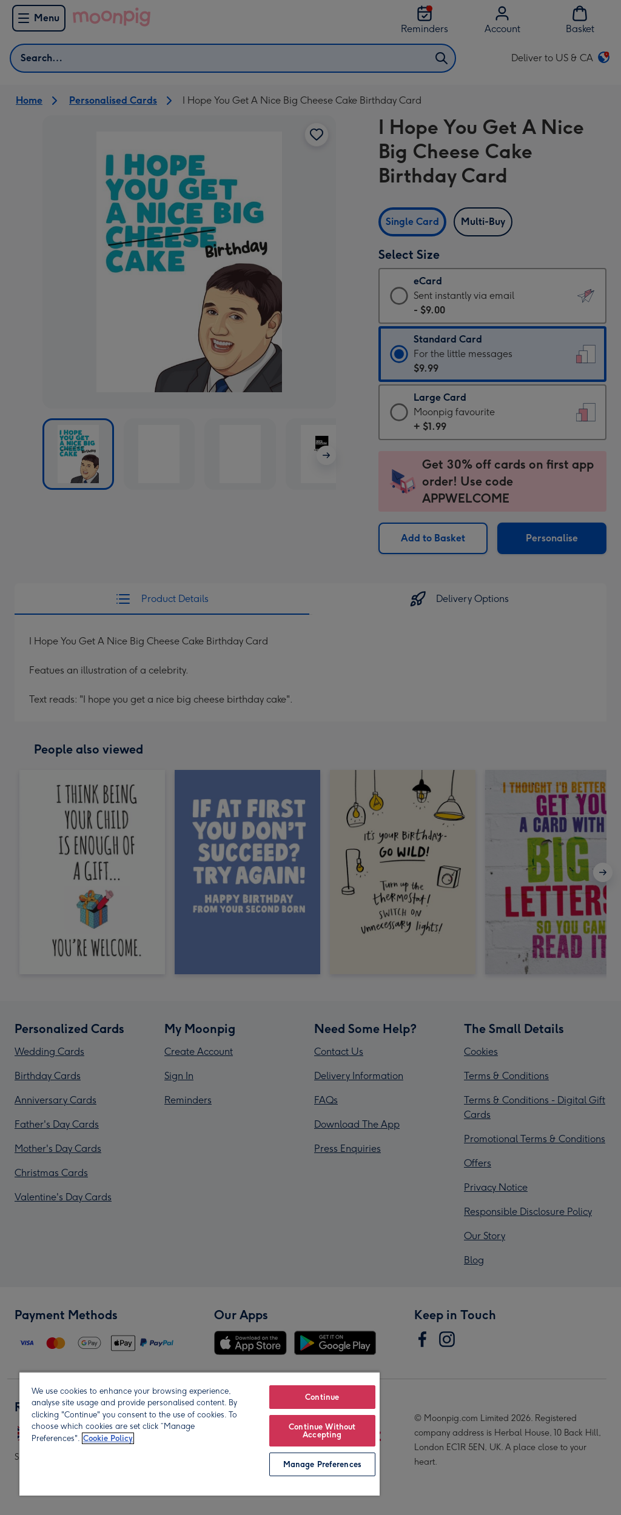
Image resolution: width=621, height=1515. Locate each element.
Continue (322, 1397)
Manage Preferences (322, 1464)
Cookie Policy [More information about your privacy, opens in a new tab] (108, 1438)
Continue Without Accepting (322, 1430)
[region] (199, 1433)
